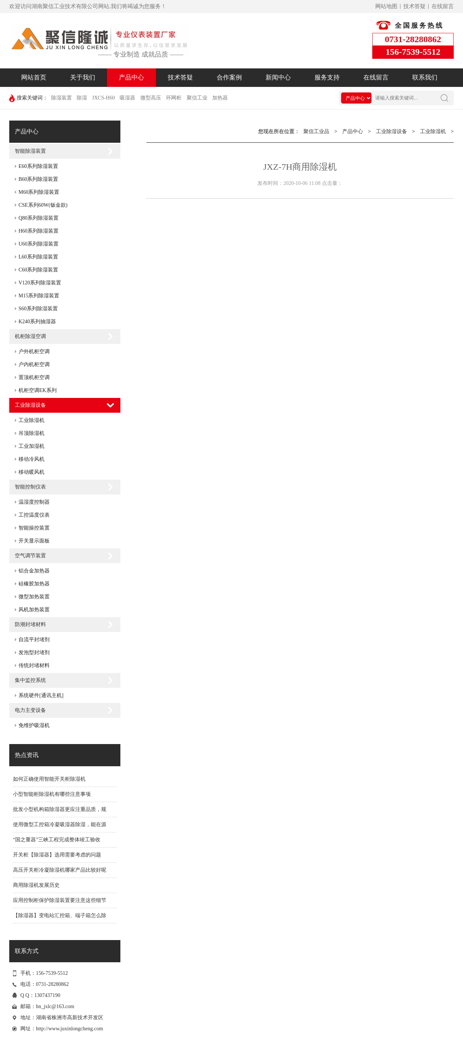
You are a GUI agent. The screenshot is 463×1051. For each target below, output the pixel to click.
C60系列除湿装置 (38, 270)
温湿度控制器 (34, 502)
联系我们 (424, 77)
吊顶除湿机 (31, 433)
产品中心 (131, 77)
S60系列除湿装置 (38, 308)
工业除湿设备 (30, 405)
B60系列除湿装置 (38, 179)
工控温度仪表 (34, 515)
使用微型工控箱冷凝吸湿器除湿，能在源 (59, 824)
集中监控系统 (30, 680)
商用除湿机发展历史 (36, 885)
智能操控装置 (34, 528)
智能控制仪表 (30, 487)
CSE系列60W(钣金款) (43, 205)
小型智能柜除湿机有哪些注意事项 (52, 794)
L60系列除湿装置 (38, 257)
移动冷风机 (31, 459)
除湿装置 (61, 98)
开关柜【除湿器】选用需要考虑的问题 (57, 855)
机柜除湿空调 (30, 336)
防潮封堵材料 (30, 624)
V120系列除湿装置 (40, 282)
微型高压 (150, 98)
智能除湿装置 (30, 151)
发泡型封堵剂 (34, 652)
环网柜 (173, 98)
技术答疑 (414, 6)
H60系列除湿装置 (39, 231)
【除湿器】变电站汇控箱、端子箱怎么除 (59, 915)
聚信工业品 (316, 131)
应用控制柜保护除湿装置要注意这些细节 (59, 900)
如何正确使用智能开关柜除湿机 (49, 779)
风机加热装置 (34, 609)
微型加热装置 (34, 596)
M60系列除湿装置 (39, 192)
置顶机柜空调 (34, 377)
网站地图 (386, 6)
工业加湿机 (31, 446)
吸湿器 (127, 98)
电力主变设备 (30, 710)
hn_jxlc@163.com (55, 1006)
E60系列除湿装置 (38, 166)
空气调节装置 (30, 555)
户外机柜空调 (34, 351)
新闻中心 (278, 77)
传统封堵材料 (34, 665)
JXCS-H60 (103, 98)
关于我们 (82, 77)
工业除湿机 (31, 420)
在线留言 (443, 6)
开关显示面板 (34, 541)
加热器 (220, 98)
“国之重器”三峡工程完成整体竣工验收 (56, 839)
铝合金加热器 (34, 571)
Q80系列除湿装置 (39, 218)
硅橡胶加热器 (34, 584)
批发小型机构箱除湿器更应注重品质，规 (59, 809)
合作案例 (229, 77)
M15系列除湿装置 (39, 295)
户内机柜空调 (34, 364)
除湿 (82, 98)
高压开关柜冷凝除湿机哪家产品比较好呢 (59, 870)
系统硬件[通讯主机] (41, 695)
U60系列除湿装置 (39, 244)
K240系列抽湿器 (37, 321)
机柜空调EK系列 (38, 390)
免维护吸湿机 (34, 725)
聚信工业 (197, 98)
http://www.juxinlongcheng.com (69, 1028)
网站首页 (33, 77)
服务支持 (327, 77)
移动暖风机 (31, 472)
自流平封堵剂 (34, 639)
